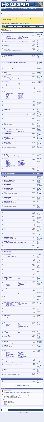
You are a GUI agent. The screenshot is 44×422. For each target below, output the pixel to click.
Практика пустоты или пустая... (40, 105)
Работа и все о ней (7, 167)
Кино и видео (6, 219)
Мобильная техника (7, 197)
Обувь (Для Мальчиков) (9, 318)
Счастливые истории (8, 163)
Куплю (6, 83)
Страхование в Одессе (8, 78)
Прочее (7, 287)
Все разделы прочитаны (18, 385)
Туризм (5, 128)
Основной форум (7, 34)
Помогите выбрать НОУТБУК (39, 193)
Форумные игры (6, 211)
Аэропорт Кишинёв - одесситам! (38, 129)
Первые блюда (20, 96)
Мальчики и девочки (7, 142)
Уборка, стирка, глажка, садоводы (10, 356)
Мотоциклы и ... (8, 284)
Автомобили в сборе (21, 284)
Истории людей (20, 38)
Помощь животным (33, 14)
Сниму (6, 85)
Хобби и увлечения (7, 223)
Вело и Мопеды (8, 285)
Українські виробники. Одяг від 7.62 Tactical (11, 68)
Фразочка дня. (40, 34)
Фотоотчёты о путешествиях (9, 131)
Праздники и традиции (8, 40)
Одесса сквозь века (20, 36)
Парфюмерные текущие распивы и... (39, 138)
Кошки (19, 324)
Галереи (19, 120)
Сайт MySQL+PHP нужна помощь (39, 185)
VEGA (38, 180)
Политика (5, 72)
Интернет (5, 176)
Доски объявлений (11, 252)
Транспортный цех (8, 352)
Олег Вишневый (7, 392)
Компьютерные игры (7, 215)
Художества (7, 355)
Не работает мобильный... (39, 198)
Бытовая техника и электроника (22, 356)
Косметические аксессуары (9, 304)
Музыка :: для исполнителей (8, 237)
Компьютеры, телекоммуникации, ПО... (8, 173)
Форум (3, 8)
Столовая (19, 353)
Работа (5, 358)
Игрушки (19, 319)
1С (4, 205)
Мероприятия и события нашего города (11, 60)
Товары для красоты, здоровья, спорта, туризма (12, 302)
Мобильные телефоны (7, 263)
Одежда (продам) (8, 297)
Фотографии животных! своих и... (39, 159)
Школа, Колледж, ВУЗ (21, 354)
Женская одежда (20, 297)
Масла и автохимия (20, 286)
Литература (6, 113)
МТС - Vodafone (40, 201)
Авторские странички (21, 93)
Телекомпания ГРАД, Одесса (22, 242)
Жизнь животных (8, 162)
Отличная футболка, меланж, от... (39, 316)
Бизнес (5, 76)
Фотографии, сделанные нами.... (39, 118)
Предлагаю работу (20, 170)
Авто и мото (6, 154)
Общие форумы (4, 32)
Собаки (19, 323)
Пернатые (19, 325)
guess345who (22, 392)
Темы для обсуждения (8, 164)
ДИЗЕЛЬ (39, 154)
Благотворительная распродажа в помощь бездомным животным (10, 343)
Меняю (6, 84)
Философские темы (7, 104)
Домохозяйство (6, 87)
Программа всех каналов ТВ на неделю (11, 242)
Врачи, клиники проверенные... (39, 134)
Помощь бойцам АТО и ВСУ (9, 36)
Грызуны (7, 326)
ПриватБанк (39, 76)
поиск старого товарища (39, 370)
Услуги (6, 279)
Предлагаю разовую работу (9, 171)
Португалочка (13, 392)
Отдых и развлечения (5, 210)
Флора (5, 331)
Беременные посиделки (9, 151)
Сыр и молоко (7, 98)
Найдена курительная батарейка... (38, 365)
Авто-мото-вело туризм (21, 131)
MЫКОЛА (25, 392)
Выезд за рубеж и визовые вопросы (23, 37)
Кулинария (6, 91)
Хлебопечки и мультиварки (9, 93)
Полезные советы (39, 88)
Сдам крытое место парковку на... (39, 290)
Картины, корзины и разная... (39, 346)
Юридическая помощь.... (39, 351)
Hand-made (6, 345)
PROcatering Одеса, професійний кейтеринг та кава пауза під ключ (15, 62)
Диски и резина (8, 286)
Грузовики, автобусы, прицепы (22, 287)
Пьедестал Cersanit (39, 312)
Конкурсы (7, 37)
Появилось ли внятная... (39, 206)
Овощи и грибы (20, 98)
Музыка (5, 232)
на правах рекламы (6, 63)
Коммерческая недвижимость (22, 291)
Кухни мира (7, 94)
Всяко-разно (6, 341)
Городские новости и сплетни (9, 55)
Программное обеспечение (8, 188)
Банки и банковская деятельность (22, 78)
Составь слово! (40, 212)
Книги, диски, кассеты (7, 268)
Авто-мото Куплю (20, 156)
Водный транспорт (8, 288)
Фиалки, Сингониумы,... (39, 332)
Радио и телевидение (7, 241)
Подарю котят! (7, 325)
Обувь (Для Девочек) (8, 317)
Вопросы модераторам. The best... (39, 49)
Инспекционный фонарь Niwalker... (39, 303)
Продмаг (5, 307)
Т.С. (4, 392)
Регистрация (40, 0)
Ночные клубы (6, 244)
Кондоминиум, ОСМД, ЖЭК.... (39, 82)
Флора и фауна (6, 158)
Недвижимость (6, 81)
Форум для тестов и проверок (9, 380)
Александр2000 (16, 396)
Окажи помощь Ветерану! (26, 14)
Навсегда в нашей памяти (21, 163)
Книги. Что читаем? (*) (39, 114)
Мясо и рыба (7, 95)
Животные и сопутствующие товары (10, 322)
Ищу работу (7, 170)
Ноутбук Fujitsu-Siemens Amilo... (39, 342)
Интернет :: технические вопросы (9, 180)
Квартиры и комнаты (21, 290)
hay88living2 (29, 392)
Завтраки (7, 97)
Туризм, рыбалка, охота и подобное (23, 303)
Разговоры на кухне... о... (39, 92)
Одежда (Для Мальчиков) (21, 317)
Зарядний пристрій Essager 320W (39, 265)
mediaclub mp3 (5, 406)
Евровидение (39, 241)
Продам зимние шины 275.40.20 (39, 282)
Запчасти (19, 285)
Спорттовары (20, 304)
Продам (19, 83)
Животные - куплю (8, 166)
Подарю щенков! (8, 324)
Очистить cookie (35, 0)
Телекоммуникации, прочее (8, 201)
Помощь (31, 0)
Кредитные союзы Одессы (9, 79)
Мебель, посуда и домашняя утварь (10, 311)
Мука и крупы (7, 99)
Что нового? (7, 8)
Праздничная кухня (20, 97)
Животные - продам (20, 165)
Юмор (5, 228)
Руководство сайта (26, 385)
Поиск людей (6, 369)
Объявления (4, 249)
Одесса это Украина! (8, 74)
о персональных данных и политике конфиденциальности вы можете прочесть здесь (17, 23)
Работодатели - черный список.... (39, 168)
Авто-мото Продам (8, 156)
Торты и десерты (20, 95)
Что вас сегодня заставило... (39, 229)
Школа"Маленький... (40, 147)
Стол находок (6, 363)
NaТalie (17, 392)
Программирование (7, 184)
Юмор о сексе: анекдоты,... (39, 143)
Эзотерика (7, 357)
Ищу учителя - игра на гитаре (39, 238)
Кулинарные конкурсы (21, 99)
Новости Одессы (17, 8)
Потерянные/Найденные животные (10, 165)
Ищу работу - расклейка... (39, 359)
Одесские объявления (7, 251)
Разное (19, 320)
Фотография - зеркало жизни (9, 120)
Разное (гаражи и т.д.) (8, 292)
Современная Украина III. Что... (39, 73)
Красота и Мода (6, 137)
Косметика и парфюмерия (9, 303)
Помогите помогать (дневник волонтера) (23, 58)
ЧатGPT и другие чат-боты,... (39, 189)
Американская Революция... (39, 110)
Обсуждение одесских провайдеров (10, 182)
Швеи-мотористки (20, 357)
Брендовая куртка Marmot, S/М (39, 297)
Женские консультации (21, 151)
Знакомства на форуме (8, 144)
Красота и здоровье (20, 352)
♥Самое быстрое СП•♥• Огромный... (39, 255)
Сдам (19, 84)
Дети (5, 146)
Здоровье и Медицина (7, 133)
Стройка (7, 353)
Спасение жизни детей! (18, 14)
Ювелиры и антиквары (8, 277)
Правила (12, 8)
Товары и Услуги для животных (10, 328)
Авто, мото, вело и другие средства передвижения (12, 281)
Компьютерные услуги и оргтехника (10, 354)
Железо (5, 192)
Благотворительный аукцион (22, 59)
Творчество (6, 117)
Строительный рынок (7, 335)
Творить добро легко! (11, 14)
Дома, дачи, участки (8, 291)
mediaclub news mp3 (9, 406)
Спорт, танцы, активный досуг (9, 152)
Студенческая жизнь (7, 100)
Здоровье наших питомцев (21, 164)
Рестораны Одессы (24, 8)
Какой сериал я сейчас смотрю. (39, 220)
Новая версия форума (8, 51)
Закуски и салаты (20, 94)
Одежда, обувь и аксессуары (9, 296)
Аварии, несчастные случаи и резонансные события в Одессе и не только (10, 59)
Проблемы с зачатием (8, 135)
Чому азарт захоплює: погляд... (39, 224)
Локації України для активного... (39, 69)
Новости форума (6, 44)
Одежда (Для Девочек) (21, 316)
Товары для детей (7, 315)
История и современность (8, 109)
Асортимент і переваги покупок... (39, 374)
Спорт (5, 123)
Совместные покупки (21, 160)
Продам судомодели (38, 273)
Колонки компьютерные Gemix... (39, 260)
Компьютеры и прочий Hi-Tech (9, 258)
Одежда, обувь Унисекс (21, 318)
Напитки (7, 96)
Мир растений (7, 160)
